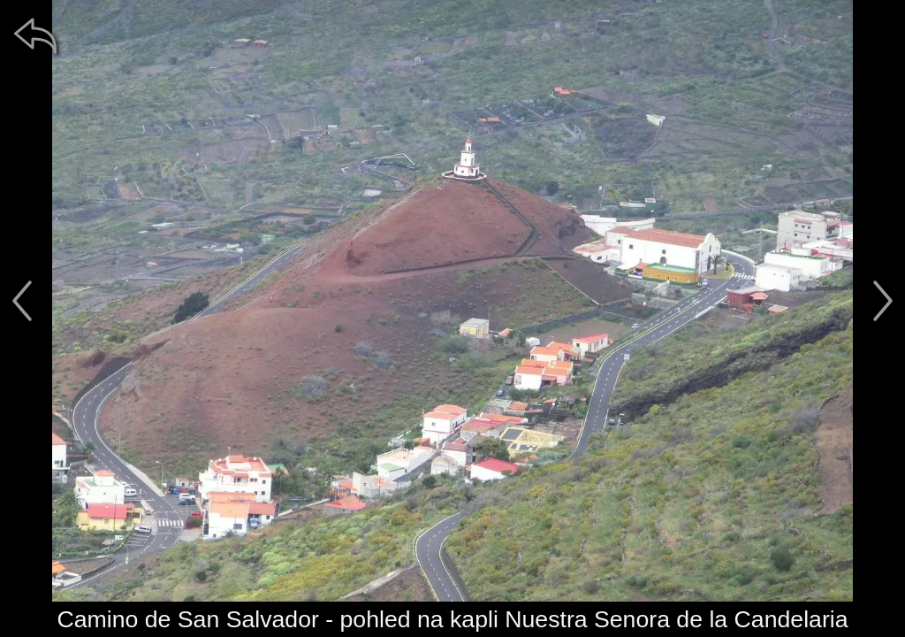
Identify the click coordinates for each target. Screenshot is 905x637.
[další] (883, 300)
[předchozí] (22, 300)
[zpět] (35, 35)
